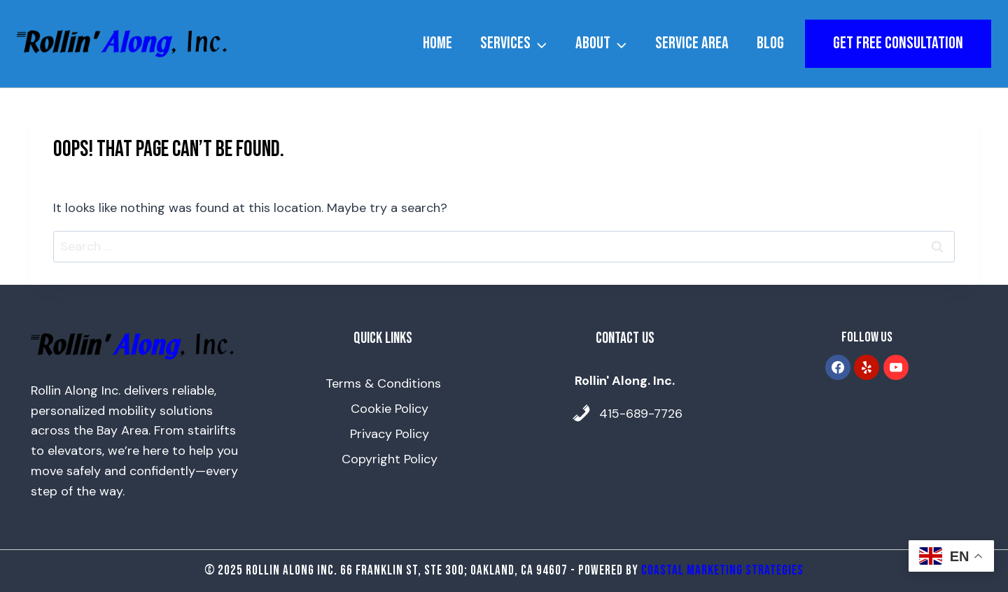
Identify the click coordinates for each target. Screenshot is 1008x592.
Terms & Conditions (383, 383)
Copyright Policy (390, 459)
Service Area (692, 43)
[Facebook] (837, 367)
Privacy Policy (389, 433)
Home (437, 43)
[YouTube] (896, 367)
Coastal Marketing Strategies (722, 571)
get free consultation (898, 43)
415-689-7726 (640, 413)
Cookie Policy (389, 408)
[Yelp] (866, 367)
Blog (770, 43)
